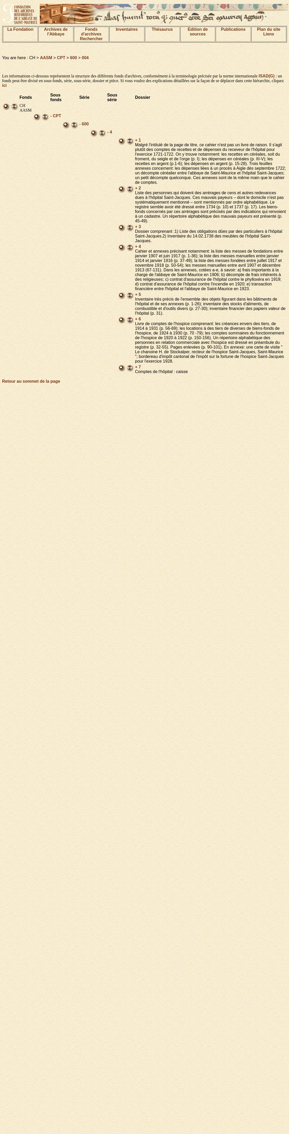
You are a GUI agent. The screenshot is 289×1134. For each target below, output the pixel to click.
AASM (46, 58)
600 (73, 58)
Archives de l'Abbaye (56, 31)
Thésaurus (162, 29)
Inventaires (127, 29)
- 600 (84, 124)
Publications (233, 29)
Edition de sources (198, 31)
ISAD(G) (266, 76)
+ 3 (138, 226)
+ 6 (138, 319)
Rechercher (91, 38)
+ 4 (138, 246)
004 (85, 58)
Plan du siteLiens (268, 31)
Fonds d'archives (91, 31)
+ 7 (138, 367)
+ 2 (138, 188)
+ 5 (138, 294)
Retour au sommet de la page (31, 381)
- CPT (55, 116)
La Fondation (20, 29)
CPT (61, 58)
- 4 (109, 132)
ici (4, 85)
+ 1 (138, 140)
